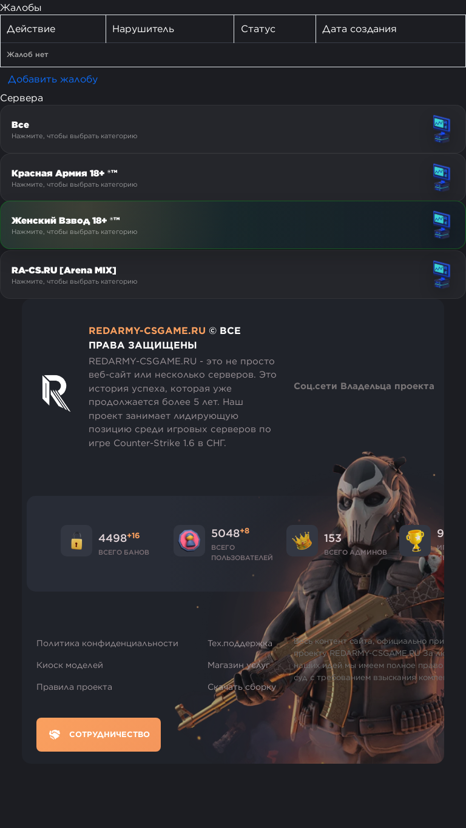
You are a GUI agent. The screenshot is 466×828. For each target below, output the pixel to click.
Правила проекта (74, 686)
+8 (244, 530)
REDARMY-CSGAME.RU (147, 330)
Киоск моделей (69, 664)
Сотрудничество (98, 734)
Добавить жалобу (53, 79)
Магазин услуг (239, 664)
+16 (133, 535)
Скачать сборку (242, 686)
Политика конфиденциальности (107, 643)
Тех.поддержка (240, 643)
